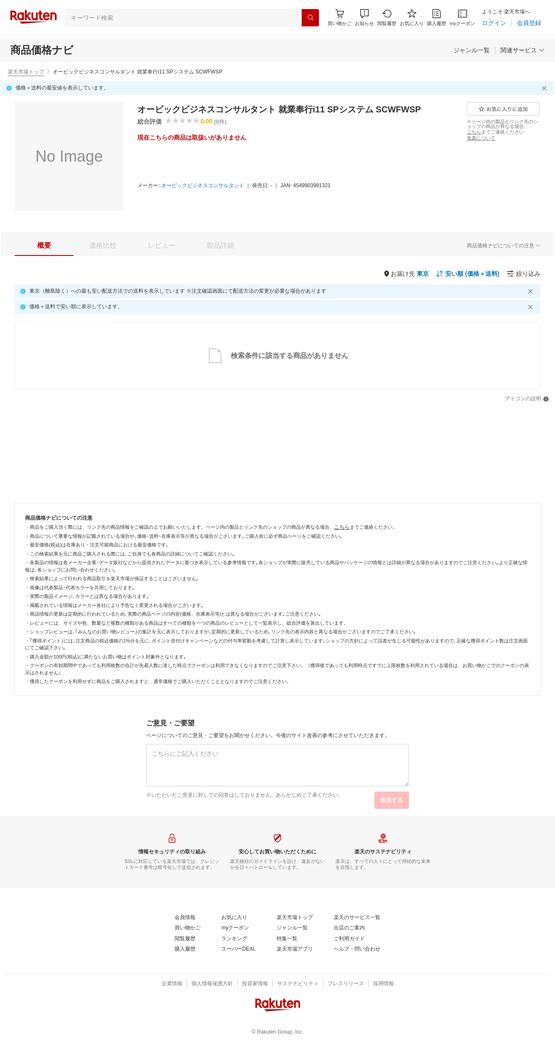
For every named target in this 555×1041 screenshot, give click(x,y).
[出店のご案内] (349, 928)
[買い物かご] (188, 928)
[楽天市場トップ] (295, 917)
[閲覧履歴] (386, 17)
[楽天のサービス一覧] (357, 917)
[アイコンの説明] (527, 399)
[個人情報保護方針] (212, 983)
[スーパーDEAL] (238, 949)
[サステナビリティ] (298, 983)
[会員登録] (529, 23)
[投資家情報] (255, 983)
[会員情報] (185, 917)
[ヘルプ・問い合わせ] (357, 949)
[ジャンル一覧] (471, 50)
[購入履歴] (436, 17)
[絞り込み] (523, 274)
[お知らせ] (364, 17)
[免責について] (481, 138)
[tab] (44, 245)
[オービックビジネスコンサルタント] (202, 185)
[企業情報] (172, 983)
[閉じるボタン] (545, 88)
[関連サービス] (523, 50)
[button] (364, 17)
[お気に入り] (412, 17)
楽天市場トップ (26, 72)
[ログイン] (494, 23)
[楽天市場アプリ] (295, 949)
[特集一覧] (287, 939)
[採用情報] (383, 983)
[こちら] (474, 132)
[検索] (310, 17)
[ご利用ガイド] (349, 939)
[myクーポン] (462, 17)
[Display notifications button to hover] (339, 17)
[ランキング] (234, 939)
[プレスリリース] (346, 983)
